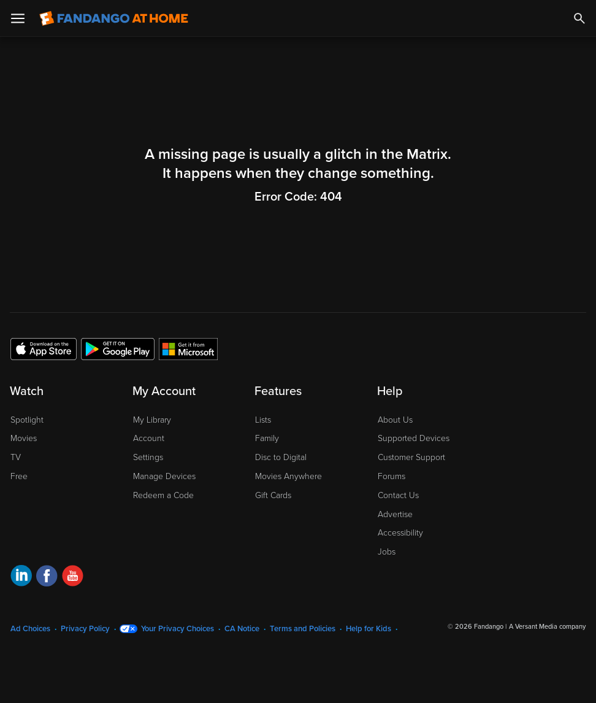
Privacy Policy (85, 629)
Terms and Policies (302, 629)
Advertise (395, 514)
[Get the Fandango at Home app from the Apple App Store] (43, 348)
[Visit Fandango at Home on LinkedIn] (21, 577)
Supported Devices (413, 438)
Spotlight (27, 420)
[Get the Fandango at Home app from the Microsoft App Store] (188, 348)
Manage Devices (164, 476)
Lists (263, 420)
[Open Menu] (17, 18)
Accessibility (400, 533)
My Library (152, 420)
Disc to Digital (281, 457)
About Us (395, 420)
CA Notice (241, 629)
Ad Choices (30, 629)
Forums (391, 476)
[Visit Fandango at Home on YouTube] (72, 577)
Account (148, 438)
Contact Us (398, 495)
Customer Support (411, 457)
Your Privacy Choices (177, 629)
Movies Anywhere (288, 476)
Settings (148, 457)
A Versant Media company (547, 627)
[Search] (579, 18)
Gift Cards (273, 495)
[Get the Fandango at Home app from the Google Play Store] (117, 348)
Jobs (386, 552)
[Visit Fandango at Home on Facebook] (47, 577)
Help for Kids (368, 629)
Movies (23, 438)
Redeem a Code (163, 495)
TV (15, 457)
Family (267, 438)
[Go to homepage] (114, 18)
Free (19, 476)
